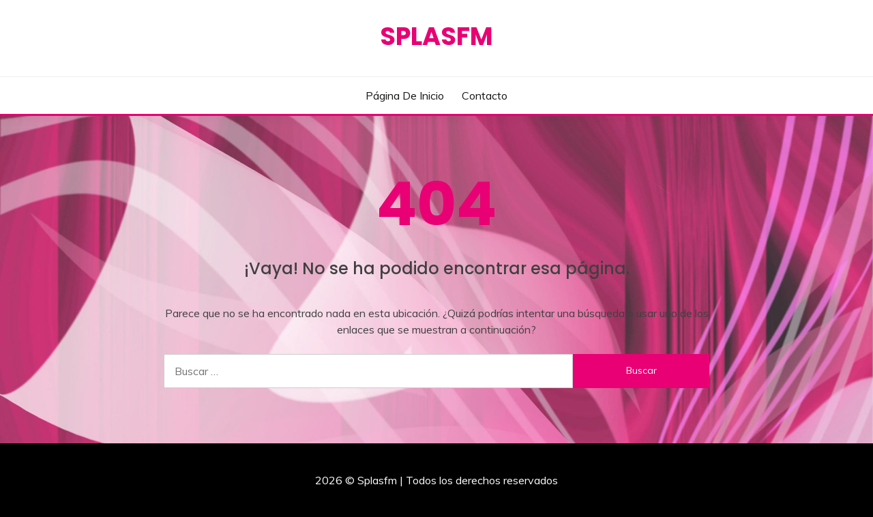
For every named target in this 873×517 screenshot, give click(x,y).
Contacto (484, 95)
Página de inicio (405, 95)
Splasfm (436, 36)
